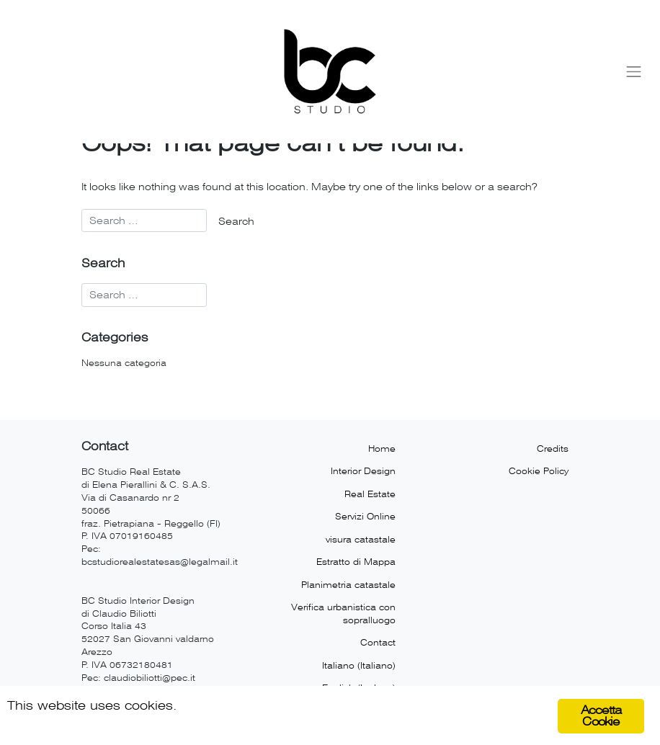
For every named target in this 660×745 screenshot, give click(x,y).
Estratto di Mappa (356, 562)
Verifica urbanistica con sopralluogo (343, 613)
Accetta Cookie (601, 715)
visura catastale (361, 540)
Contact (378, 643)
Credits (552, 449)
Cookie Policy (538, 471)
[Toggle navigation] (634, 71)
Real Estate (370, 494)
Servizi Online (365, 517)
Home (382, 449)
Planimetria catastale (348, 585)
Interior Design (363, 471)
